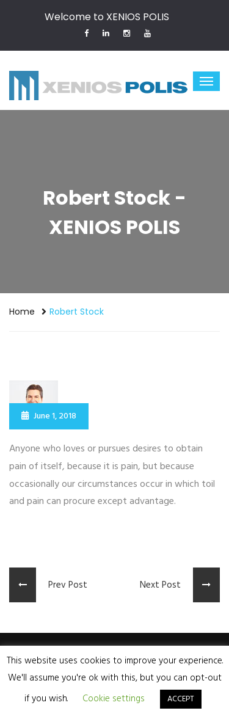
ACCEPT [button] (180, 699)
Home (22, 311)
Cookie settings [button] (113, 699)
